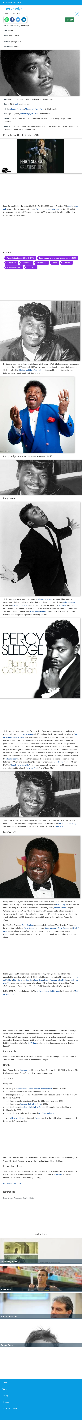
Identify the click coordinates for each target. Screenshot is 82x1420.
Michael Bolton (60, 908)
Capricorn (20, 109)
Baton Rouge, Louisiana (29, 114)
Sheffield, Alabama (19, 605)
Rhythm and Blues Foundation (31, 370)
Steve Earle (17, 980)
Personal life (41, 262)
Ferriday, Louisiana (46, 1113)
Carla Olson (38, 980)
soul (16, 104)
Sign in (70, 20)
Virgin (38, 1118)
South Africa (59, 826)
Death (54, 262)
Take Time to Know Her (20, 765)
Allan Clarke (62, 980)
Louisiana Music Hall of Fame (31, 1107)
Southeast (63, 605)
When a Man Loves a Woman (47, 209)
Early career (11, 262)
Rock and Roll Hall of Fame (30, 1104)
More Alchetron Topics (12, 1183)
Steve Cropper (63, 928)
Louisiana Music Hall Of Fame (48, 991)
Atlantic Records (12, 759)
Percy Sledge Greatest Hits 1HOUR (20, 258)
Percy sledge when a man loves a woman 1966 (57, 258)
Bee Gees (29, 980)
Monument (29, 109)
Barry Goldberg (28, 925)
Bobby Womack (51, 928)
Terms (4, 1389)
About (4, 1382)
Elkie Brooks (58, 762)
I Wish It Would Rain (16, 1118)
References (31, 267)
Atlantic (13, 109)
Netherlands (63, 823)
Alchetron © (9, 1408)
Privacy (5, 1395)
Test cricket (58, 1174)
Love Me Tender (33, 768)
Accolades (66, 262)
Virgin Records (29, 928)
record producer (35, 611)
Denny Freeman (50, 980)
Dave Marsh (28, 734)
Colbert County (69, 602)
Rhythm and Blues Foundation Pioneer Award (34, 1088)
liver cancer (24, 1070)
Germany (72, 823)
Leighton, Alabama (45, 599)
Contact (5, 1402)
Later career (26, 262)
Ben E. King (60, 905)
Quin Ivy (45, 611)
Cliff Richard (32, 1043)
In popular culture (14, 267)
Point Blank (39, 109)
